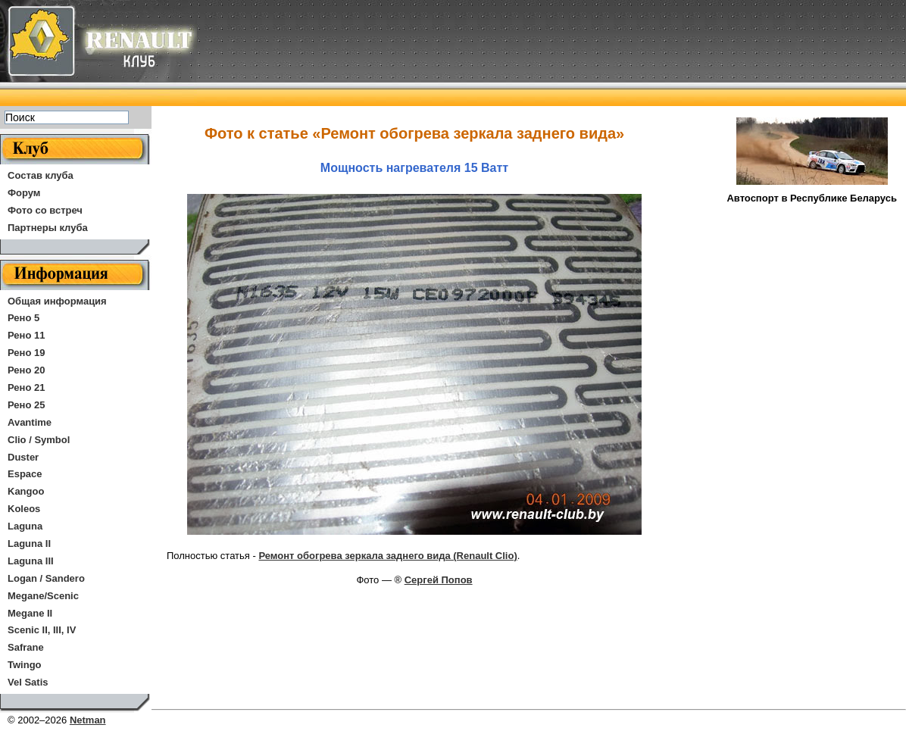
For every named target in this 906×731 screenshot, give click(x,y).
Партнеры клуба (48, 227)
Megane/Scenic (43, 595)
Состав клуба (40, 175)
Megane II (30, 613)
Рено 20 (26, 370)
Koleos (24, 508)
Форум (24, 192)
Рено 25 (26, 405)
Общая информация (57, 301)
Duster (23, 457)
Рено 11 (26, 335)
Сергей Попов (439, 580)
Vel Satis (28, 682)
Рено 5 (23, 317)
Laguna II (29, 543)
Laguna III (31, 561)
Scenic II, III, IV (42, 630)
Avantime (30, 422)
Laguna (25, 526)
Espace (25, 474)
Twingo (25, 664)
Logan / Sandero (46, 578)
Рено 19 (26, 352)
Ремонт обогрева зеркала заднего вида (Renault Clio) (387, 555)
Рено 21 (26, 387)
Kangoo (26, 491)
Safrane (26, 647)
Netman (88, 720)
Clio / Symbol (39, 439)
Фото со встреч (45, 210)
